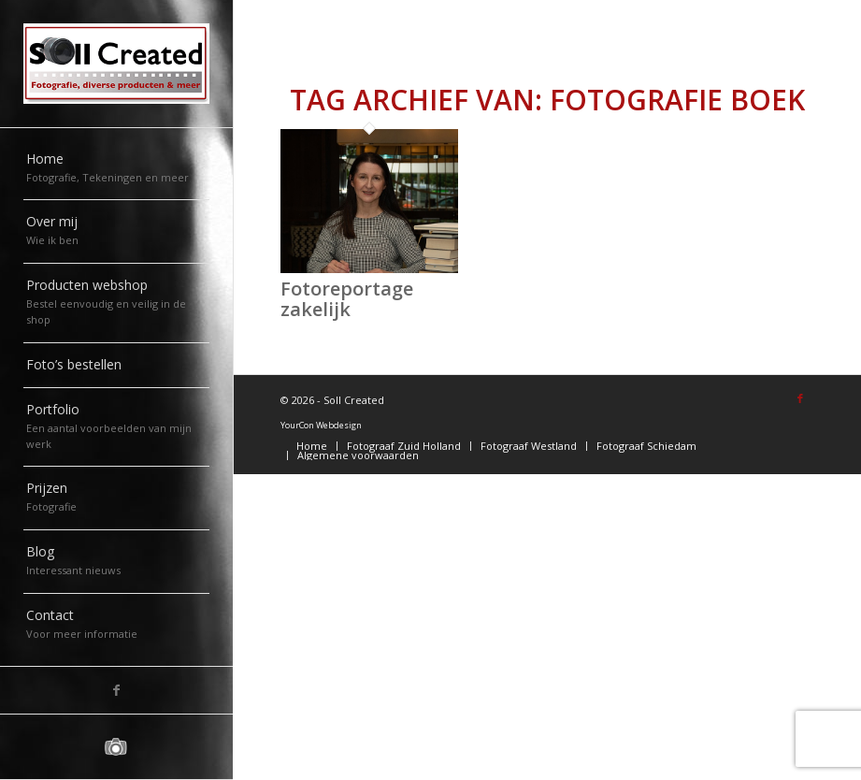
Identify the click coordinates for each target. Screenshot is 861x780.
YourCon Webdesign (321, 425)
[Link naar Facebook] (116, 690)
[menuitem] (116, 169)
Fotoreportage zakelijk (346, 299)
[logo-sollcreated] (116, 63)
